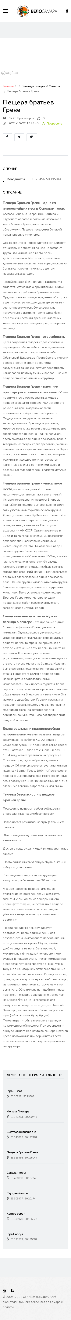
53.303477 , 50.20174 (23, 1198)
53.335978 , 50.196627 (24, 1219)
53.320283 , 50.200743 (24, 1117)
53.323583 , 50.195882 (24, 1239)
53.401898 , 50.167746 (24, 1178)
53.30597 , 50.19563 (22, 1096)
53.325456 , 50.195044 (24, 1157)
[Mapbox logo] (9, 73)
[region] (35, 57)
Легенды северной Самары (40, 86)
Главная (8, 86)
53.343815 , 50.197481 (24, 1137)
